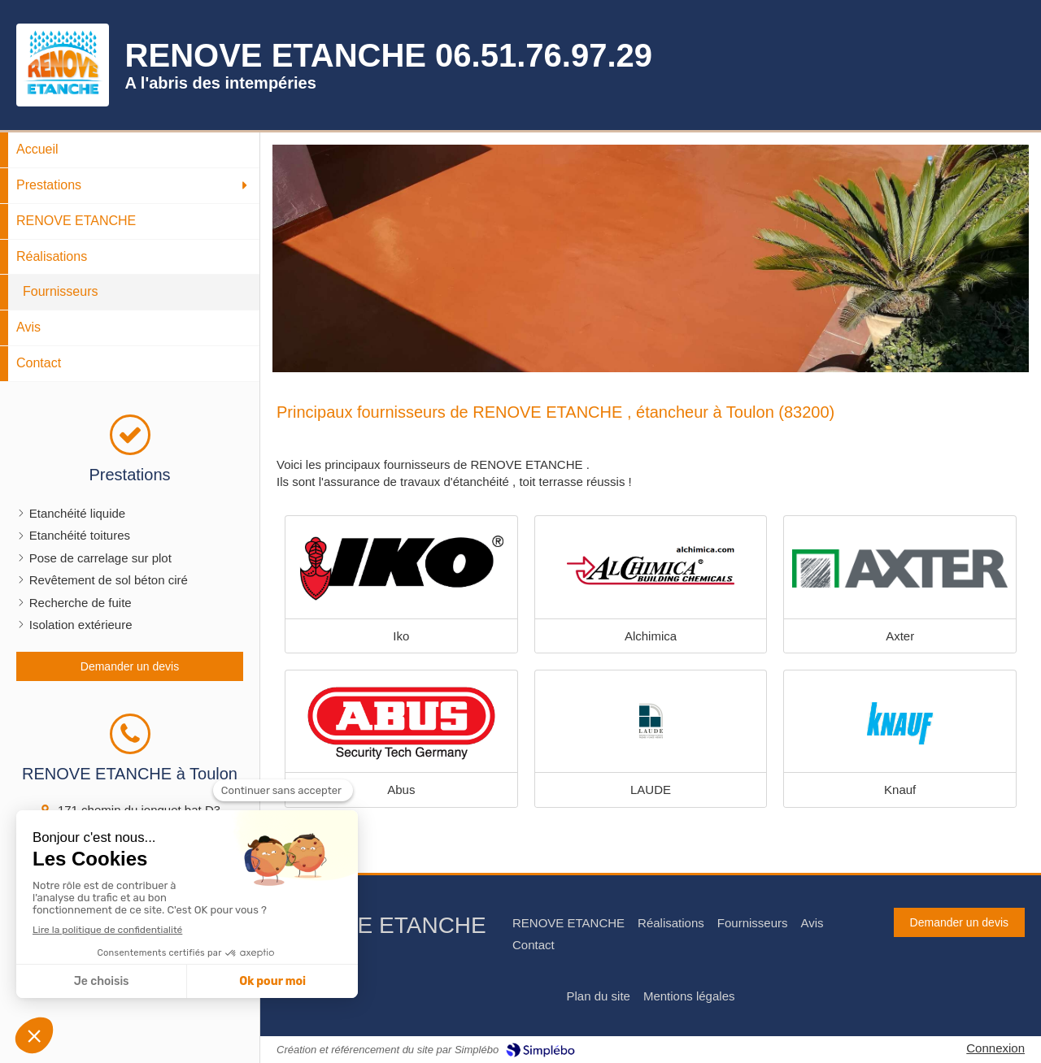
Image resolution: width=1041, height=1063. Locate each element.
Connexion (995, 1048)
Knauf (900, 789)
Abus (401, 789)
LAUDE (650, 789)
